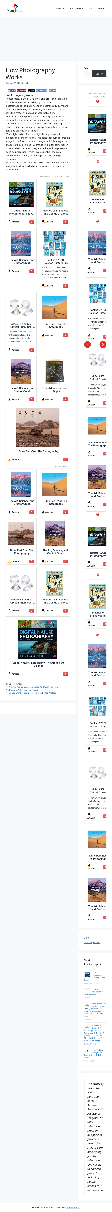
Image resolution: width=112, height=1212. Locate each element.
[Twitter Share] (31, 90)
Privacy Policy (76, 8)
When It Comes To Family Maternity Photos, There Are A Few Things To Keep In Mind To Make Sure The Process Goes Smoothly (95, 1010)
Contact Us (59, 8)
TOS (90, 8)
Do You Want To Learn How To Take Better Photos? (32, 693)
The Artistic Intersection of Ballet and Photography (93, 992)
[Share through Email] (52, 90)
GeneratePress (73, 1207)
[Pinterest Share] (21, 90)
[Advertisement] (56, 37)
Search (87, 68)
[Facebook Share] (12, 90)
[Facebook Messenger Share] (41, 90)
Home (101, 8)
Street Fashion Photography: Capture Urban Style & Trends (93, 1054)
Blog (86, 937)
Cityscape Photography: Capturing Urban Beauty (94, 976)
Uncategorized (92, 942)
